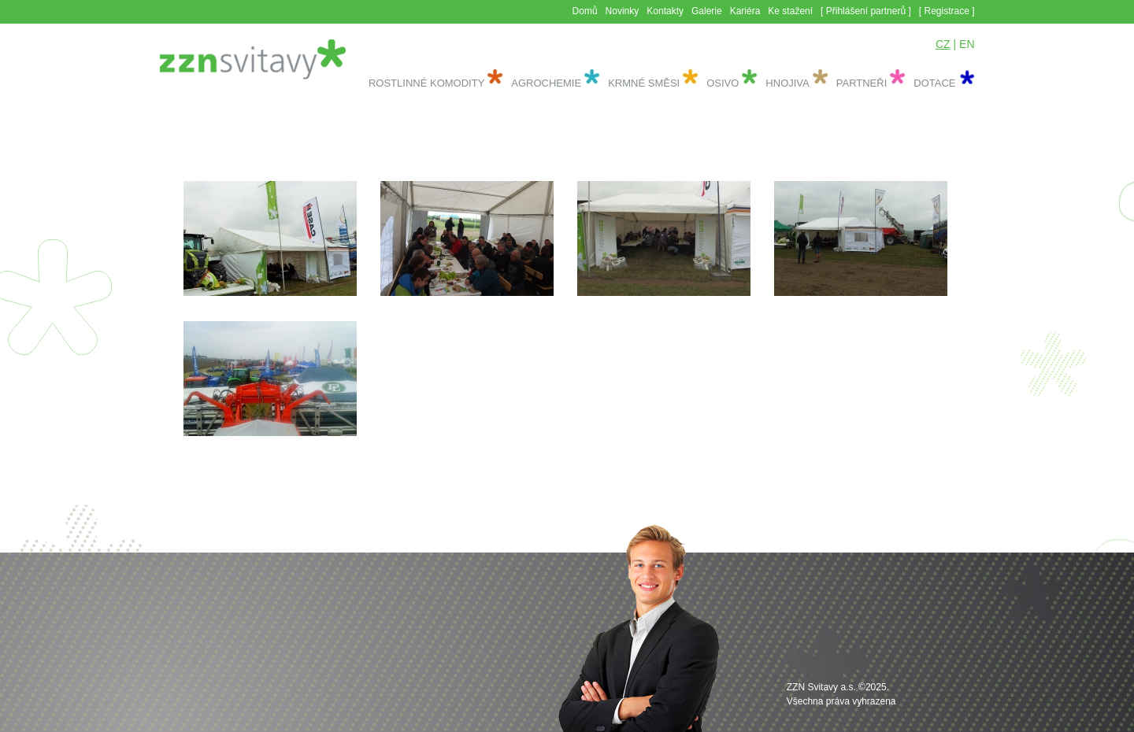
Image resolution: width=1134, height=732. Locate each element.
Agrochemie (546, 83)
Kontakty (665, 11)
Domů (585, 11)
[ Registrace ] (947, 11)
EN (966, 44)
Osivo (722, 83)
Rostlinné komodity (426, 83)
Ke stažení (790, 11)
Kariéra (745, 11)
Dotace (934, 83)
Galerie (706, 11)
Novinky (622, 11)
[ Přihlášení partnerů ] (866, 11)
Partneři (862, 83)
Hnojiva (787, 83)
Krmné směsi (644, 83)
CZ (943, 44)
